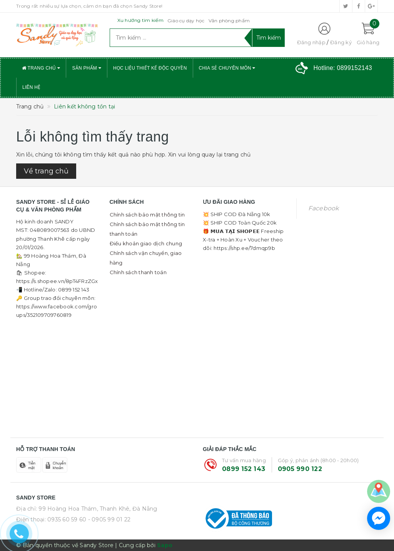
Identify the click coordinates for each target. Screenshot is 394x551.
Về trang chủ (46, 171)
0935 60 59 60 (66, 519)
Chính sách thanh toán (138, 272)
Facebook (323, 208)
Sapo (164, 545)
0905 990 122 (300, 469)
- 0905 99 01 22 (109, 519)
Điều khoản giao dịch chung (146, 243)
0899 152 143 (243, 469)
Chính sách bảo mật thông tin (147, 214)
